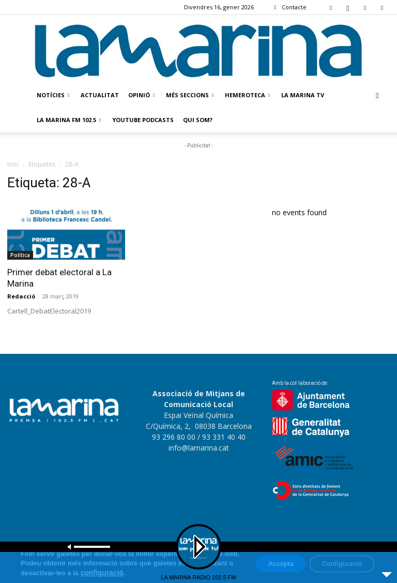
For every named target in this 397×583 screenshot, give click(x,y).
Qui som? (197, 120)
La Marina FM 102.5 (69, 120)
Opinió (141, 95)
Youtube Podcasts (143, 120)
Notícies (53, 95)
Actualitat (100, 95)
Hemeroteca (247, 95)
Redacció (21, 296)
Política (20, 255)
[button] (377, 95)
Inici (13, 164)
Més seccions (189, 95)
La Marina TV (302, 95)
